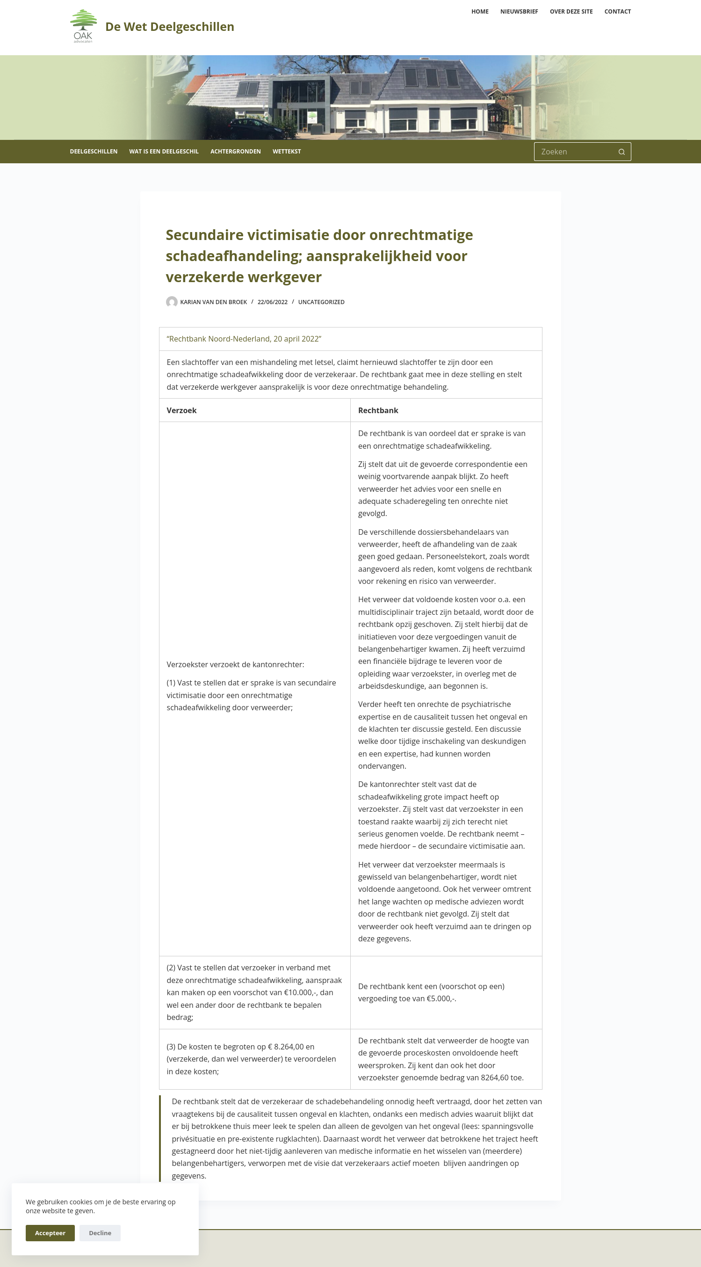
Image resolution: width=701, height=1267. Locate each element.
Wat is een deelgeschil (164, 151)
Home (480, 11)
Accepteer (50, 1233)
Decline (100, 1233)
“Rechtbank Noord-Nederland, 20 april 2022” (244, 339)
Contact (618, 11)
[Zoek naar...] (573, 151)
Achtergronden (235, 151)
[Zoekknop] (622, 151)
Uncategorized (321, 302)
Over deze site (571, 11)
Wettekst (287, 151)
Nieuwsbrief (519, 11)
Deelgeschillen (94, 151)
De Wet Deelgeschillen (169, 26)
